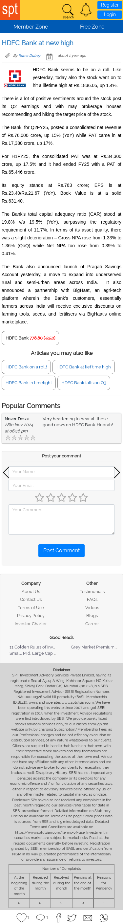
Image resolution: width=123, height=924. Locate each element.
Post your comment (61, 455)
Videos (92, 607)
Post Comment (61, 550)
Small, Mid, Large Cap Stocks (38, 653)
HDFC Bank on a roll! (26, 366)
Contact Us (31, 599)
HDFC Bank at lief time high (83, 366)
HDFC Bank (17, 338)
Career (92, 623)
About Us (31, 591)
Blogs (92, 615)
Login (110, 14)
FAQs (92, 599)
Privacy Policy (31, 615)
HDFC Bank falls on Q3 (83, 382)
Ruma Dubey (29, 56)
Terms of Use (31, 607)
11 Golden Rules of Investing (37, 647)
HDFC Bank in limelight (29, 382)
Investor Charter (31, 623)
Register (110, 5)
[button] (85, 9)
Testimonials (92, 591)
